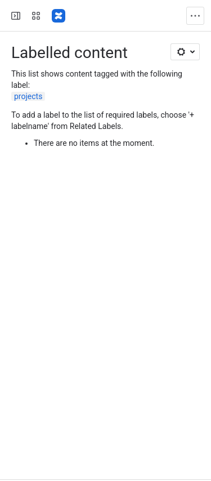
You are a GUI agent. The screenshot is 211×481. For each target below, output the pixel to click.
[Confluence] (59, 16)
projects (28, 96)
